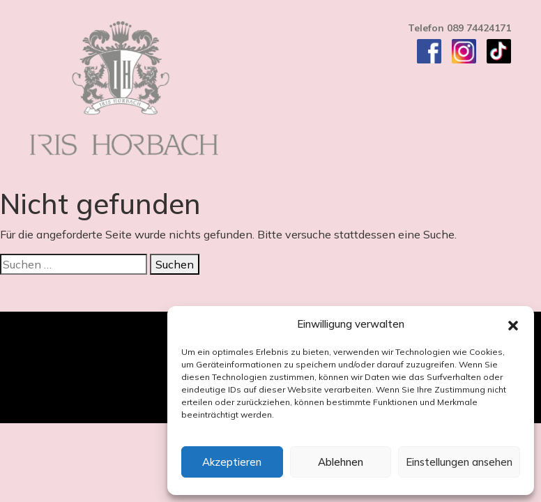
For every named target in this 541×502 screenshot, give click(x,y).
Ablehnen (340, 462)
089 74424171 (479, 28)
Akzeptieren (231, 462)
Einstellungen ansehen (459, 462)
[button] (513, 324)
